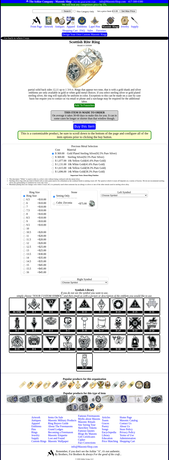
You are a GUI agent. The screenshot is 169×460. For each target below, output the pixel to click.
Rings (34, 432)
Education (107, 438)
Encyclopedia (109, 432)
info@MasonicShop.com (84, 446)
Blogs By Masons (87, 433)
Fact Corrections (87, 442)
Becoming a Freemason (60, 432)
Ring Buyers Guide (58, 423)
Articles (106, 417)
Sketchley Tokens (87, 427)
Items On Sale (55, 417)
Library (106, 435)
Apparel (35, 423)
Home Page (126, 417)
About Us (125, 426)
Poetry (105, 426)
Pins (33, 429)
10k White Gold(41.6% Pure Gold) (86, 164)
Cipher (81, 439)
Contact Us (126, 423)
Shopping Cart (127, 441)
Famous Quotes (86, 430)
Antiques (36, 420)
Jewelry (35, 435)
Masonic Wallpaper (58, 441)
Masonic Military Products (62, 420)
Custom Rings (38, 441)
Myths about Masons (89, 418)
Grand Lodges (55, 429)
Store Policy (126, 429)
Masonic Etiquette (57, 435)
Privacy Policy (127, 432)
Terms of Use (127, 435)
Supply (35, 438)
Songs (105, 429)
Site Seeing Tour (87, 424)
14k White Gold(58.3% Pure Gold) (86, 171)
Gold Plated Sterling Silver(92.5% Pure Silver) (92, 153)
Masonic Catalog (129, 420)
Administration (128, 438)
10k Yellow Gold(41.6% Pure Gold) (86, 160)
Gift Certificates (86, 436)
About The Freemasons (60, 426)
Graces (105, 423)
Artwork (35, 417)
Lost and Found (56, 438)
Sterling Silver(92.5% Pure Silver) (85, 157)
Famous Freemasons (89, 415)
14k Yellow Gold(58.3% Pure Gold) (86, 168)
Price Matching (110, 441)
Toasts (105, 420)
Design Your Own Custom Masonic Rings (84, 34)
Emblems (36, 426)
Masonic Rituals (86, 421)
